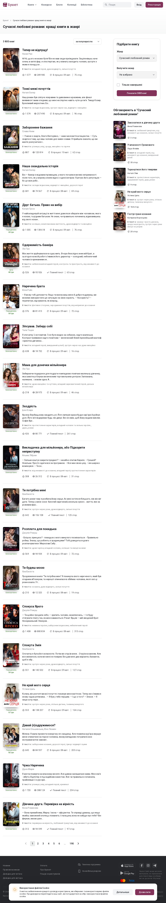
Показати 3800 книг (137, 93)
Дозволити (144, 892)
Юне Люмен (50, 729)
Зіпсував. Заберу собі (37, 326)
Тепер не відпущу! (35, 50)
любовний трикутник (63, 823)
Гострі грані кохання (139, 214)
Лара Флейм (133, 148)
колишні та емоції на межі (74, 548)
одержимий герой (135, 180)
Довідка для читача (12, 874)
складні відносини (40, 108)
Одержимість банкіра (37, 245)
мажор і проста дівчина (147, 222)
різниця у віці (38, 146)
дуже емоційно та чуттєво (44, 384)
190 (72, 843)
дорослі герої (76, 185)
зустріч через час (58, 108)
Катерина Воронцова (137, 218)
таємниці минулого (75, 704)
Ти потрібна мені (34, 490)
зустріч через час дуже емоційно (80, 345)
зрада (48, 146)
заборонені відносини (58, 625)
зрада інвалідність (135, 224)
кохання (36, 587)
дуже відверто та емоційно (79, 224)
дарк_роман (28, 428)
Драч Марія (28, 769)
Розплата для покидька (39, 529)
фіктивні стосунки (40, 305)
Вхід (139, 4)
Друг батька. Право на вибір (42, 205)
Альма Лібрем (29, 455)
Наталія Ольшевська (32, 729)
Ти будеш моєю (33, 567)
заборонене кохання (41, 744)
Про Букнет (45, 870)
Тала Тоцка (28, 330)
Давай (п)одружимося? (38, 725)
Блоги (59, 4)
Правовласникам (11, 870)
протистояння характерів (44, 425)
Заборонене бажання (37, 127)
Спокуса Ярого (32, 606)
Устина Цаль (28, 689)
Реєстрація (154, 4)
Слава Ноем (28, 131)
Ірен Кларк (27, 410)
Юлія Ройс (27, 290)
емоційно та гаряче (61, 146)
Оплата (43, 865)
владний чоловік (53, 548)
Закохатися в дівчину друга (143, 122)
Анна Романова (30, 808)
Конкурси (46, 4)
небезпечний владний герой (45, 264)
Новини (6, 865)
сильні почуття (69, 69)
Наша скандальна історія (40, 166)
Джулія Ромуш (29, 533)
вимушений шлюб (55, 345)
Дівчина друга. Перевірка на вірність (48, 804)
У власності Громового (140, 144)
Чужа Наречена (33, 765)
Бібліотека (86, 4)
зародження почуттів (60, 305)
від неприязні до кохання (83, 305)
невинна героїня (39, 625)
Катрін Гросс (28, 209)
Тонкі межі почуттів (36, 89)
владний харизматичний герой (72, 384)
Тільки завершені (129, 84)
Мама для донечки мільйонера (44, 365)
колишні (36, 224)
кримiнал (64, 784)
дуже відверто (54, 69)
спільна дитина (58, 704)
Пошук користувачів (50, 874)
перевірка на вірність (42, 823)
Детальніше (122, 892)
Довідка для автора (13, 878)
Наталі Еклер (28, 92)
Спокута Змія (31, 645)
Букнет (6, 20)
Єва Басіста (28, 494)
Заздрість (29, 406)
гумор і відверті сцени (76, 744)
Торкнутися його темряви (142, 169)
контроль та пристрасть (71, 264)
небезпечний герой (78, 625)
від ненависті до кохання (44, 470)
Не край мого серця (36, 685)
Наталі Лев (132, 173)
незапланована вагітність (53, 224)
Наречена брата (33, 286)
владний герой (39, 69)
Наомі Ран (27, 54)
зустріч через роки (41, 509)
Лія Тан (26, 249)
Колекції (71, 4)
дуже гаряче (38, 548)
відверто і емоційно (77, 108)
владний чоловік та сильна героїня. (74, 425)
